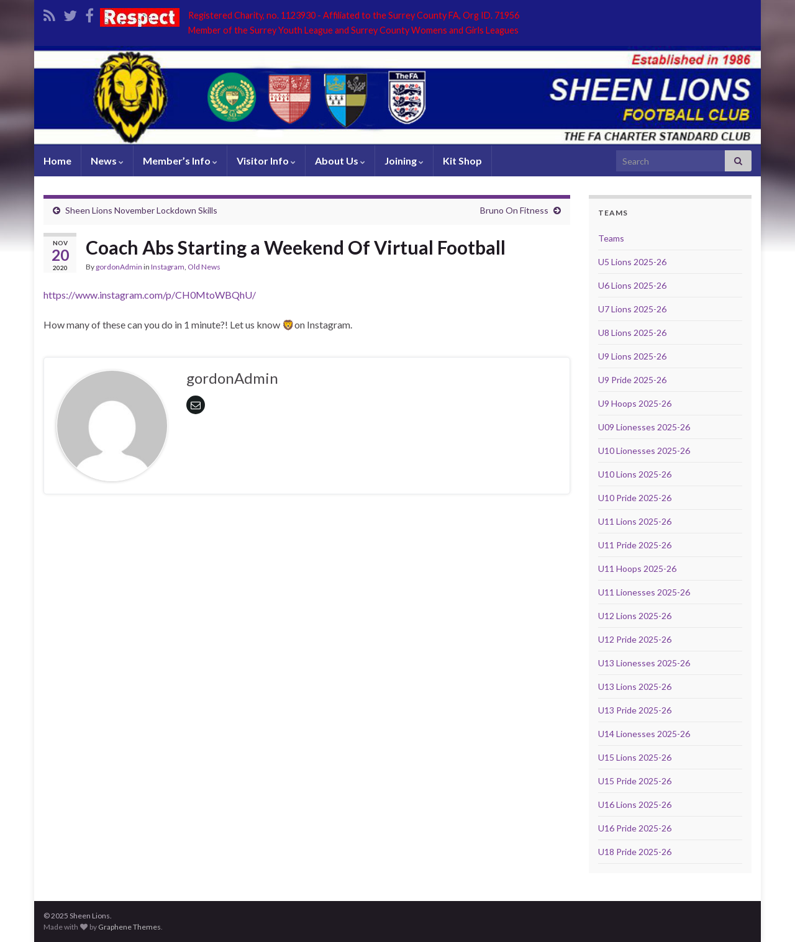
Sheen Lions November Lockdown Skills (141, 210)
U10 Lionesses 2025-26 (644, 450)
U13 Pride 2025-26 (634, 710)
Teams (611, 238)
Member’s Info (180, 160)
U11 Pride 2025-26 (634, 545)
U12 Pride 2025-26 (634, 639)
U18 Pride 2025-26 (634, 851)
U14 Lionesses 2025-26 (644, 733)
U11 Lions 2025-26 (634, 521)
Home (57, 160)
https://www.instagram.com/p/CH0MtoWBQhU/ (149, 295)
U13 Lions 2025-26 (634, 686)
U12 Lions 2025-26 (634, 615)
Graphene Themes (129, 926)
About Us (340, 160)
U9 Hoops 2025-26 (634, 403)
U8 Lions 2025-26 (632, 332)
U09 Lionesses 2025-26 (644, 427)
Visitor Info (266, 160)
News (107, 160)
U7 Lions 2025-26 (632, 309)
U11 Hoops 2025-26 (637, 568)
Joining (404, 160)
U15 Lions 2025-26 (634, 757)
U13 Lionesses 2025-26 (644, 663)
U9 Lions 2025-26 (632, 356)
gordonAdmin (119, 266)
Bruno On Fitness (514, 210)
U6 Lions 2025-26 (632, 285)
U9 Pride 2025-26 (632, 379)
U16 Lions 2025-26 (634, 804)
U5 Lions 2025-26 (632, 261)
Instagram (167, 266)
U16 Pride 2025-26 (634, 828)
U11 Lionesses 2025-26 (644, 592)
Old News (204, 266)
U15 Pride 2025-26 (634, 781)
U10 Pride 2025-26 (634, 497)
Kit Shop (462, 160)
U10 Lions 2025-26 (634, 474)
